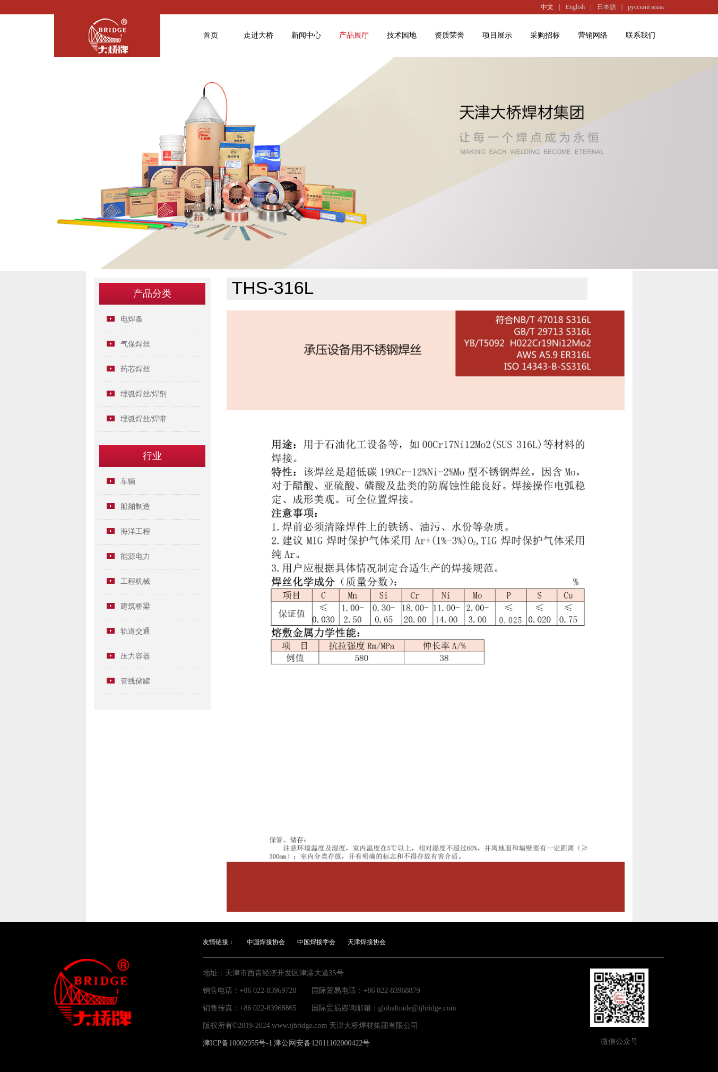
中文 (547, 7)
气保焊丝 (135, 344)
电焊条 (131, 319)
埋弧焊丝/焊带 (143, 419)
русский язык (646, 7)
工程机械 (135, 581)
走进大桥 (258, 35)
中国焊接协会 (266, 942)
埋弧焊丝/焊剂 (143, 394)
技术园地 (402, 35)
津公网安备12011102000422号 (322, 1043)
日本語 (606, 7)
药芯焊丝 (135, 369)
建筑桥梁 (135, 606)
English (575, 7)
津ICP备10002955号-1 (237, 1043)
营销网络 (593, 35)
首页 (210, 35)
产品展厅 (354, 35)
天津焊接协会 (367, 942)
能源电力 (135, 556)
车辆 (127, 482)
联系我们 (640, 35)
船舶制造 (135, 507)
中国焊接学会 (316, 942)
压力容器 (135, 656)
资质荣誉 (449, 35)
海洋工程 (135, 531)
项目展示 (497, 35)
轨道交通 (135, 631)
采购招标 (545, 35)
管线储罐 (135, 681)
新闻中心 (306, 35)
